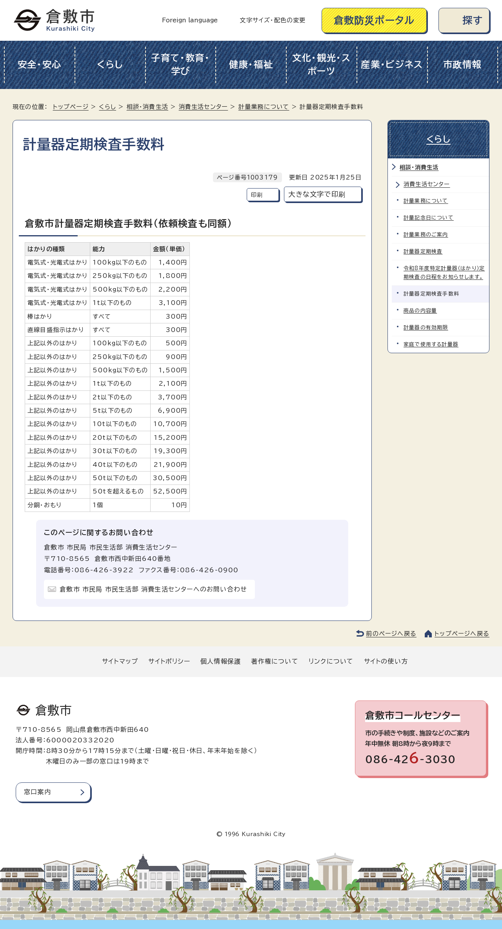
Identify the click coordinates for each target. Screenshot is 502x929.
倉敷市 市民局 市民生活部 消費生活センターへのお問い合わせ (153, 589)
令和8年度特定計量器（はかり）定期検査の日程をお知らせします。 (444, 272)
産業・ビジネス (392, 64)
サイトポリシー (169, 661)
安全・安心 (40, 64)
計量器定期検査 (423, 251)
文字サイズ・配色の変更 (273, 20)
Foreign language (190, 20)
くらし (110, 64)
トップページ (71, 107)
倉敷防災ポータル (374, 20)
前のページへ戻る (391, 634)
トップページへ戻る (462, 634)
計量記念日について (429, 217)
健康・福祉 (251, 64)
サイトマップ (120, 661)
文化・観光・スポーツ (321, 64)
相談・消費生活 (147, 107)
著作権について (274, 661)
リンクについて (331, 661)
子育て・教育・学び (180, 64)
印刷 (257, 195)
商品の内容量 (420, 310)
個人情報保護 (220, 661)
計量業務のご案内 (426, 234)
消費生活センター (203, 107)
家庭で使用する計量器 (431, 344)
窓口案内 (37, 792)
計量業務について (263, 107)
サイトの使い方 (386, 661)
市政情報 (462, 64)
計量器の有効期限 (426, 327)
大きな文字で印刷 (317, 194)
